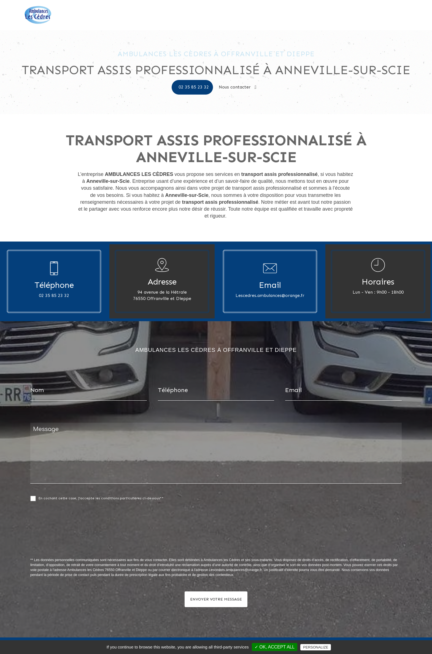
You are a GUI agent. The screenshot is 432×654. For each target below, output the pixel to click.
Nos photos (369, 15)
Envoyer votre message (216, 599)
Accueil (294, 15)
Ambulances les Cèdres (329, 15)
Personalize (315, 647)
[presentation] (89, 541)
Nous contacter (401, 15)
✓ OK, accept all (275, 647)
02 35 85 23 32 (194, 87)
